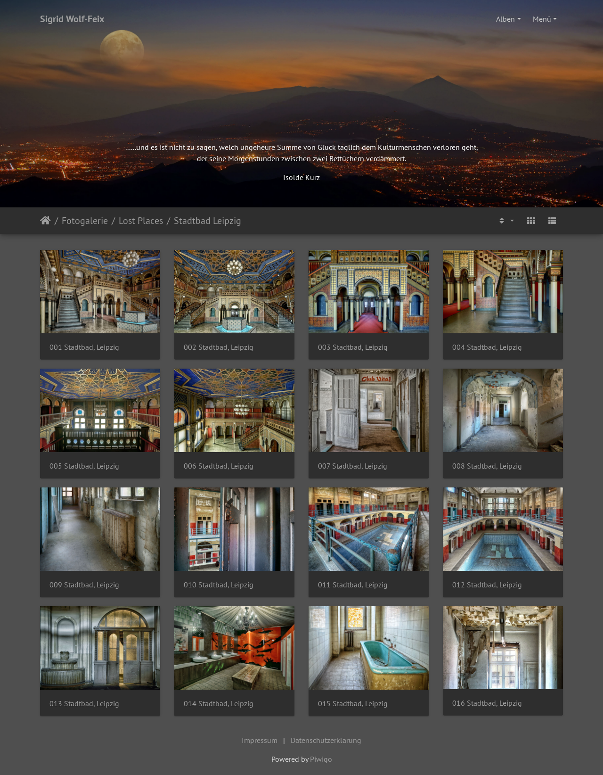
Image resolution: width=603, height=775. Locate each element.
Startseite (45, 221)
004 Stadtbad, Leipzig (487, 347)
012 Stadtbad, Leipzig (487, 584)
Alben (505, 19)
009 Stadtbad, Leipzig (84, 584)
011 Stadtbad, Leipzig (353, 584)
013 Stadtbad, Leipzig (84, 703)
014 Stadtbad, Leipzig (218, 703)
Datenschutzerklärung (326, 740)
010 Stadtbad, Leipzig (218, 584)
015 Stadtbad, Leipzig (353, 703)
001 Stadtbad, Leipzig (84, 347)
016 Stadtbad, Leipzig (487, 703)
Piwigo (321, 759)
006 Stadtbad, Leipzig (218, 466)
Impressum (259, 740)
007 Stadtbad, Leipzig (352, 466)
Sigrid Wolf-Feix (72, 19)
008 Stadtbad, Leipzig (487, 466)
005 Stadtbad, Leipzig (84, 466)
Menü (542, 19)
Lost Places (141, 220)
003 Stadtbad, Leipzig (353, 347)
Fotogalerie (85, 220)
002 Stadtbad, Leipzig (218, 347)
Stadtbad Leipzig (207, 220)
